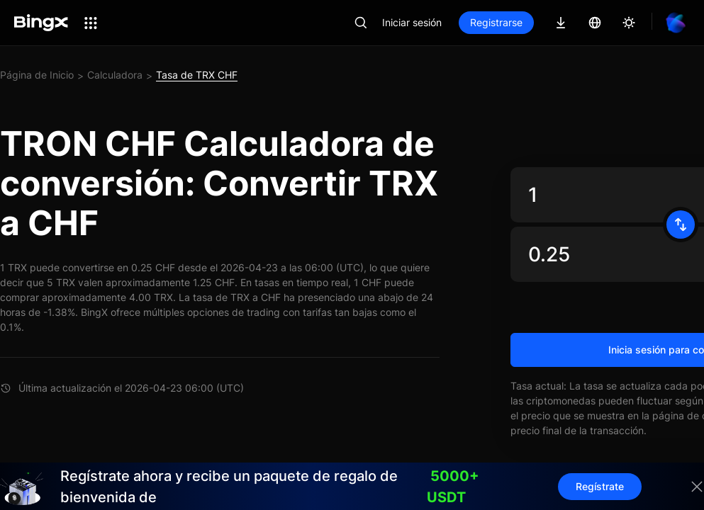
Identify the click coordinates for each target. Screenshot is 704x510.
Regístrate (600, 486)
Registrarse (496, 22)
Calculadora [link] (115, 75)
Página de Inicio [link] (37, 75)
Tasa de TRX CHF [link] (197, 75)
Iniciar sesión (412, 22)
